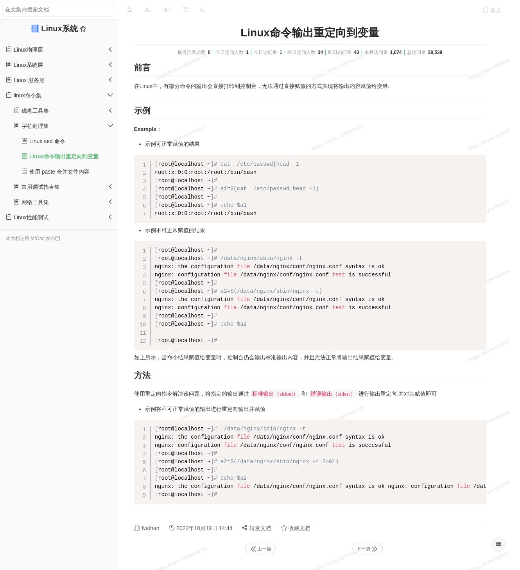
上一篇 (260, 549)
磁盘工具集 (31, 110)
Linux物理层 (24, 49)
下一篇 (367, 549)
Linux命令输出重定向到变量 (60, 156)
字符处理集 (31, 125)
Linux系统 (60, 28)
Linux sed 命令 (43, 141)
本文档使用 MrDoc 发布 (30, 238)
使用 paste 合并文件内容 (56, 171)
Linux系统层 (24, 64)
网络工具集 (31, 202)
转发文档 (256, 528)
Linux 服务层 (25, 80)
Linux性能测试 (27, 217)
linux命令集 (23, 95)
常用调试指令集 (37, 186)
